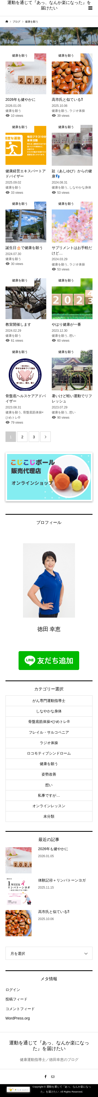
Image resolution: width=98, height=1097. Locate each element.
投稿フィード (16, 999)
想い (49, 785)
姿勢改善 (49, 774)
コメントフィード (20, 1009)
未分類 (48, 816)
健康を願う (49, 764)
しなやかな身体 (49, 711)
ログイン (12, 990)
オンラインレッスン (48, 806)
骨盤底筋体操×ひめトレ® (49, 721)
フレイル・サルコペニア (49, 732)
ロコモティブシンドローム (49, 753)
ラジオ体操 (49, 743)
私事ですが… (49, 795)
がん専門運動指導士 (48, 701)
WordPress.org (17, 1018)
